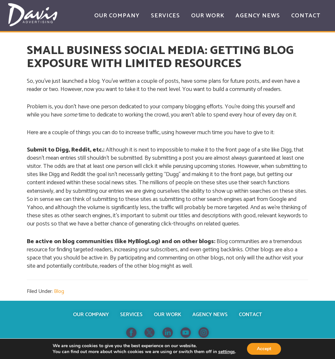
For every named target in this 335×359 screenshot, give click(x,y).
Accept (264, 349)
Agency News (210, 314)
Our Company (91, 314)
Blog (59, 291)
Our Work (167, 314)
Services (131, 314)
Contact (250, 314)
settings (226, 352)
